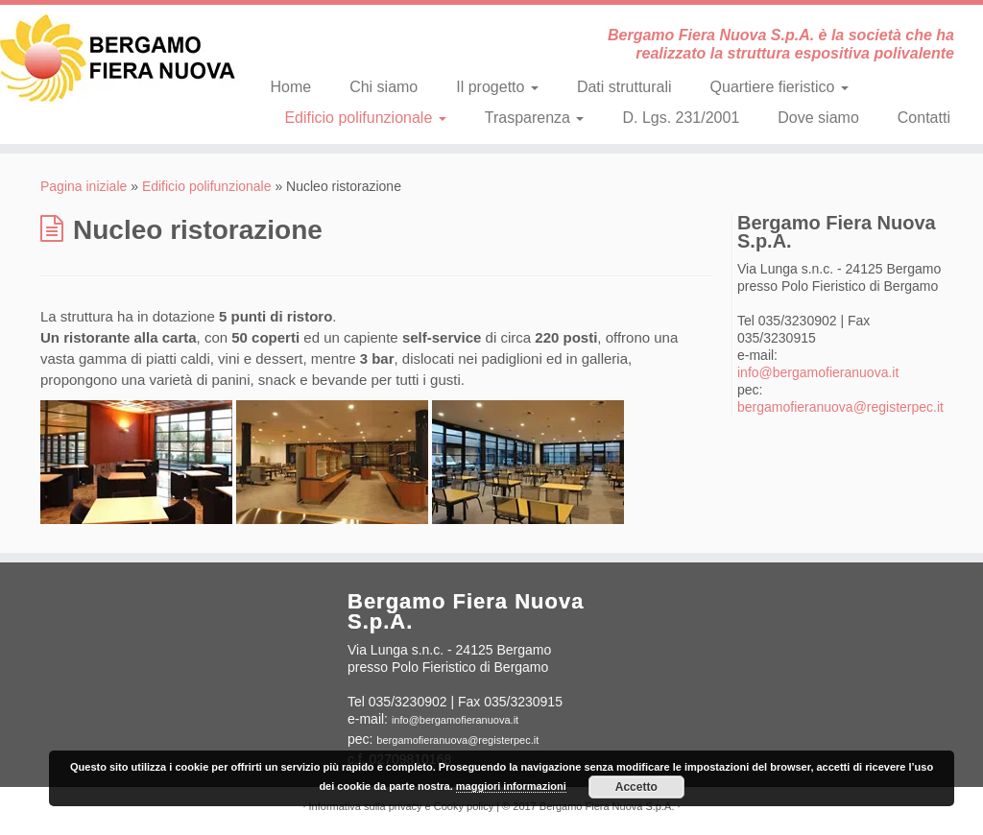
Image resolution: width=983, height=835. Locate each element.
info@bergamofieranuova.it (818, 372)
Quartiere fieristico (779, 87)
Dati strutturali (624, 87)
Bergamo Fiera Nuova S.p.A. (607, 806)
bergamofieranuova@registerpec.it (840, 407)
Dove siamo (818, 117)
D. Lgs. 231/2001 (680, 117)
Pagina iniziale (83, 186)
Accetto (636, 787)
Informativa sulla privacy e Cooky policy (401, 806)
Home (290, 87)
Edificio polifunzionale (364, 117)
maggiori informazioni (511, 786)
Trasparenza (535, 117)
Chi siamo (383, 87)
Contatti (924, 117)
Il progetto (497, 87)
